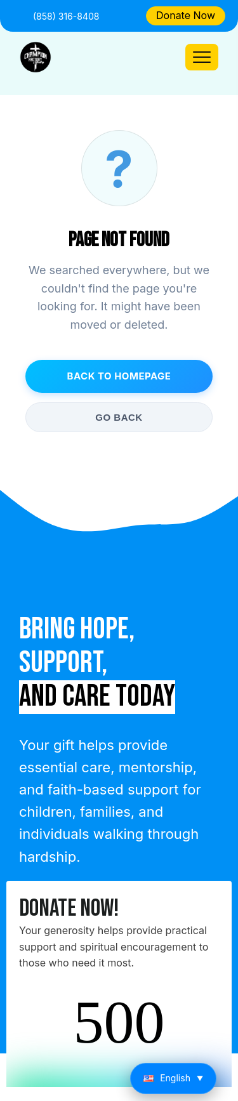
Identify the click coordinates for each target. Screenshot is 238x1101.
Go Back (118, 417)
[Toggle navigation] (201, 57)
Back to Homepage (119, 376)
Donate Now (185, 15)
